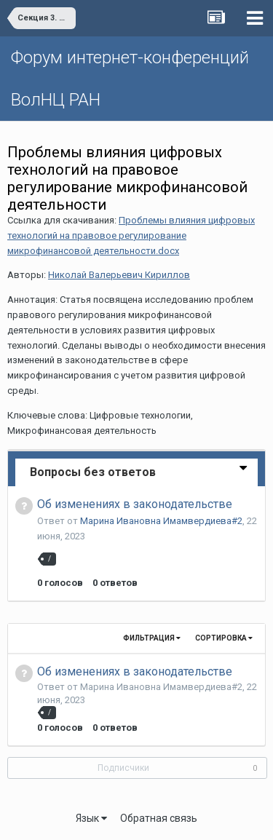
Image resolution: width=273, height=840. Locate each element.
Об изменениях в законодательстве (134, 504)
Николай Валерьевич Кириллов (119, 274)
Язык (91, 818)
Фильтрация (152, 638)
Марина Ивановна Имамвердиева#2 (161, 520)
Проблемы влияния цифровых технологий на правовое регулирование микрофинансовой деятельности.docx (131, 235)
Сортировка (224, 638)
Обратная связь (158, 818)
